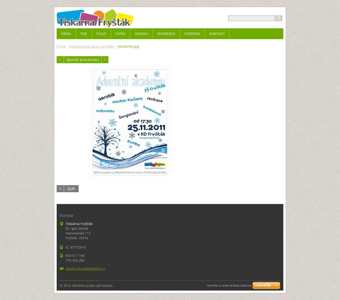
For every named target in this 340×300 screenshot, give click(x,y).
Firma (61, 46)
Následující (104, 59)
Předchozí (60, 59)
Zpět (71, 188)
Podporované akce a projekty (91, 46)
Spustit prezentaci (82, 59)
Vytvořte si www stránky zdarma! (229, 285)
